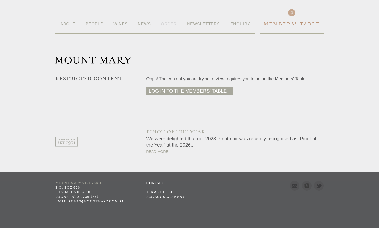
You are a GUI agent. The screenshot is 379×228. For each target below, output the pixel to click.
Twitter (319, 186)
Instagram (307, 186)
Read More (157, 151)
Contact (155, 183)
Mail (294, 186)
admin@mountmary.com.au (96, 201)
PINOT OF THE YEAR (175, 132)
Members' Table (292, 24)
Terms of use (159, 192)
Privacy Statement (165, 197)
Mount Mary (93, 60)
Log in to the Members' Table (188, 91)
